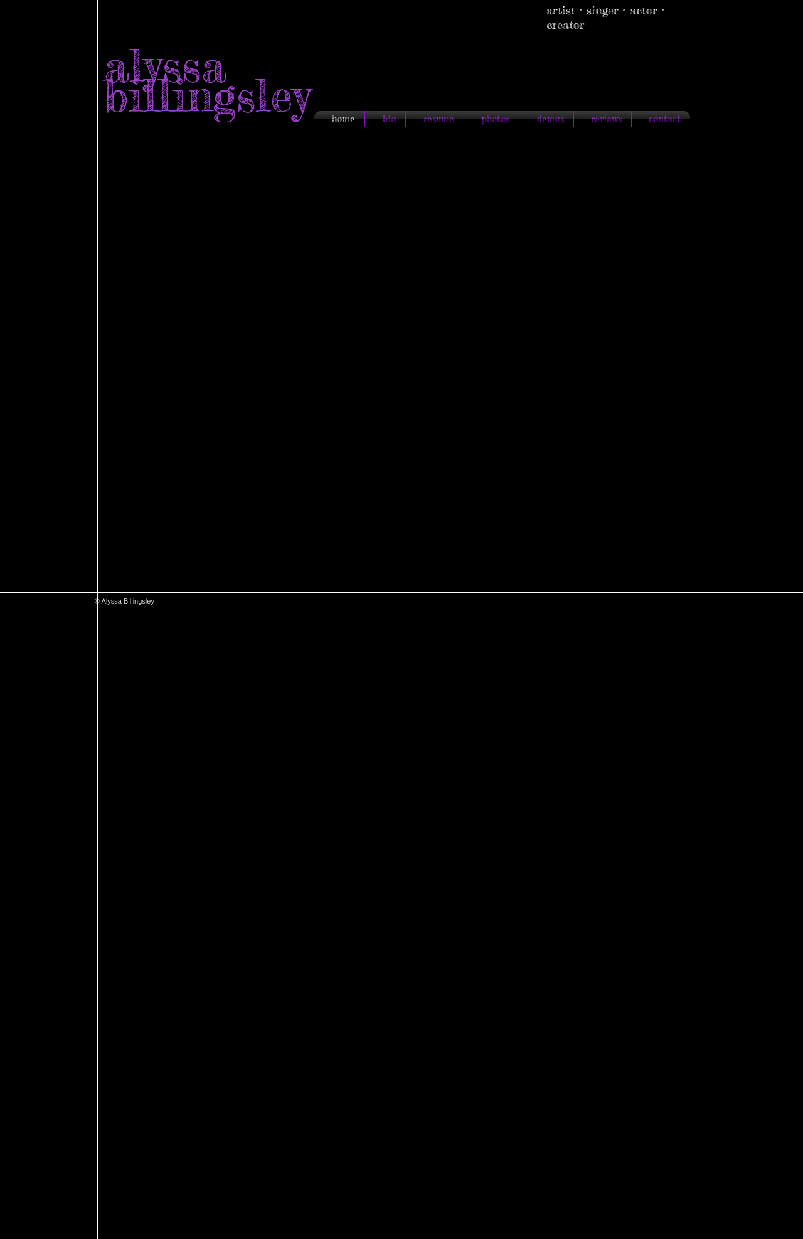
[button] (403, 364)
